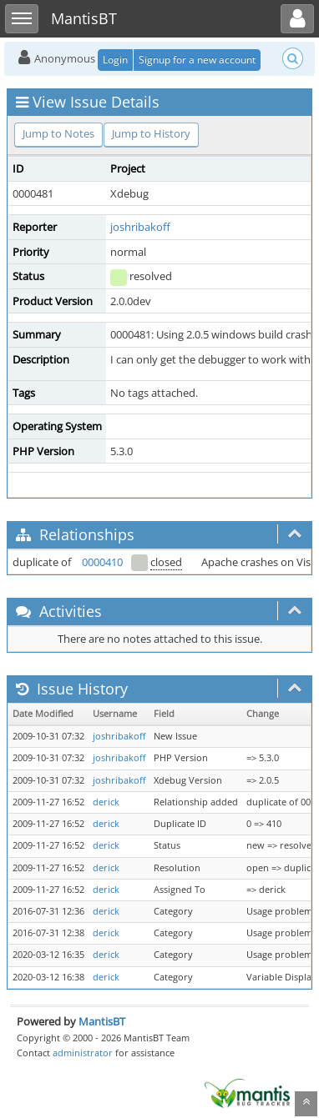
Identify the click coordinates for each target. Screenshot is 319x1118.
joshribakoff (140, 226)
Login (115, 60)
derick (106, 802)
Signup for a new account (197, 60)
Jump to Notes (58, 133)
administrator (83, 1052)
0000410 (102, 561)
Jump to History (151, 133)
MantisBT (101, 1021)
